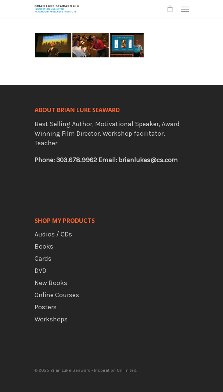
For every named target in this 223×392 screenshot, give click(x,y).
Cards (43, 258)
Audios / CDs (53, 234)
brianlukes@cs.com (148, 160)
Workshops (51, 319)
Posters (46, 307)
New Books (51, 283)
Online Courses (57, 295)
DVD (40, 271)
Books (44, 246)
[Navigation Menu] (185, 9)
